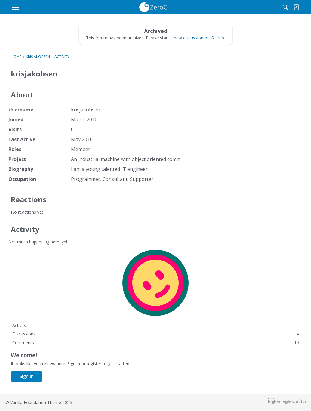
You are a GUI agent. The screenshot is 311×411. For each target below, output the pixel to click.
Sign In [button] (27, 376)
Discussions (155, 334)
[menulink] (62, 7)
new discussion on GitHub (199, 38)
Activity (19, 325)
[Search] (267, 7)
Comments (155, 342)
